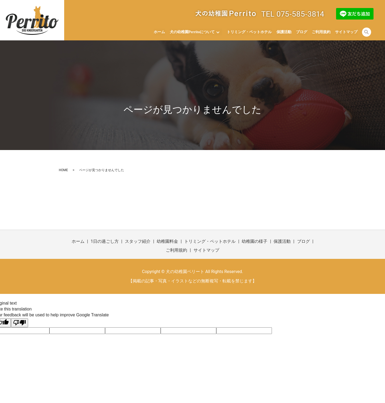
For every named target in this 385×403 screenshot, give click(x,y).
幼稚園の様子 (254, 241)
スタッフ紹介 (138, 241)
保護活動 (284, 32)
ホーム (160, 32)
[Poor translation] (19, 322)
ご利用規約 (321, 32)
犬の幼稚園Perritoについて (192, 32)
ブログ (301, 32)
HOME (63, 170)
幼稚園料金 (167, 241)
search (366, 32)
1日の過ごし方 (105, 241)
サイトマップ (346, 32)
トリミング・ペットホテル (250, 32)
